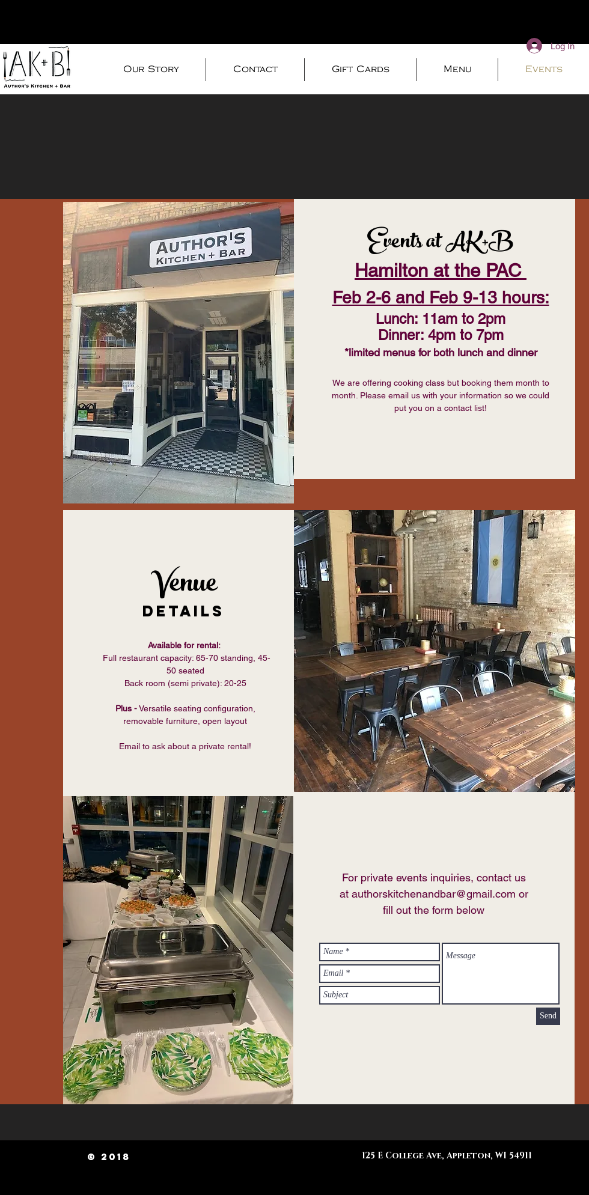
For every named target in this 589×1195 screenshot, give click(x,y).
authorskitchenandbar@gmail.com (434, 893)
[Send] (548, 1016)
